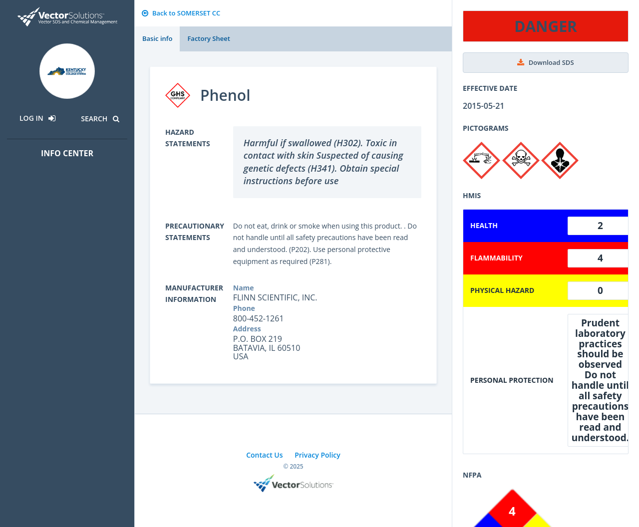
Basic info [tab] (157, 38)
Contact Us (264, 455)
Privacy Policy (317, 455)
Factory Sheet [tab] (208, 38)
